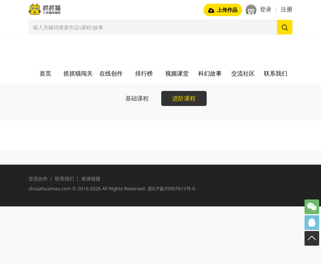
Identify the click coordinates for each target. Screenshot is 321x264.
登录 (266, 9)
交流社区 (243, 73)
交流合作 (38, 178)
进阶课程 (184, 98)
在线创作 (111, 73)
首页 (45, 73)
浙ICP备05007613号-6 (171, 188)
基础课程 (137, 98)
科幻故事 (210, 73)
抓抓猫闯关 (78, 73)
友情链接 (90, 178)
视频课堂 (177, 73)
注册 (286, 9)
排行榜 (144, 73)
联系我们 (275, 73)
